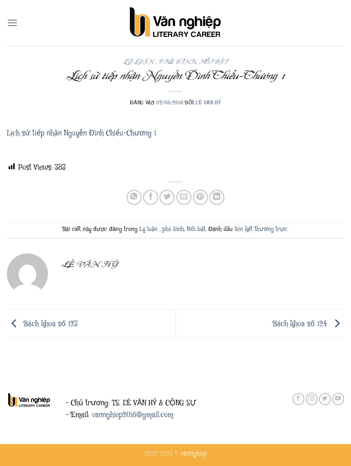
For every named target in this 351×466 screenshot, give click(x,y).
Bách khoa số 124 (308, 324)
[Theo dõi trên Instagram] (312, 399)
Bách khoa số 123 (42, 324)
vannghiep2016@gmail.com (132, 415)
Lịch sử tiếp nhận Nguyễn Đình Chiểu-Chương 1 (81, 133)
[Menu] (12, 22)
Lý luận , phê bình (159, 62)
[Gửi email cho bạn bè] (183, 197)
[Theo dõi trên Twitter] (325, 399)
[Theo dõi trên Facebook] (298, 399)
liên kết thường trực (260, 229)
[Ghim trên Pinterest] (200, 197)
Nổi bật (213, 62)
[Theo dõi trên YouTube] (338, 399)
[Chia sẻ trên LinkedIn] (216, 197)
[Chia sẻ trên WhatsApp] (134, 197)
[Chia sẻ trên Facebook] (150, 197)
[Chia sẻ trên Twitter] (167, 197)
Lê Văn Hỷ (208, 102)
